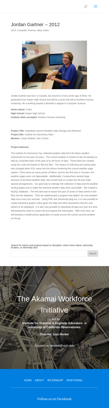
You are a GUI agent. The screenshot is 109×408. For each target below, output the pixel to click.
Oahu (46, 30)
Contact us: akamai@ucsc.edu (54, 345)
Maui (39, 30)
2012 (13, 30)
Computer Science (26, 30)
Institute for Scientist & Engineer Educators (52, 323)
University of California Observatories (54, 327)
